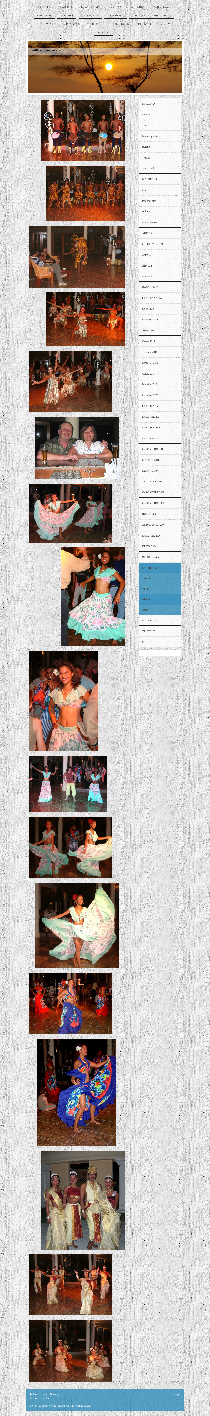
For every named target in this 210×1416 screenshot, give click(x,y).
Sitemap (54, 1394)
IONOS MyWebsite (72, 1405)
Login (177, 1394)
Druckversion (39, 1394)
